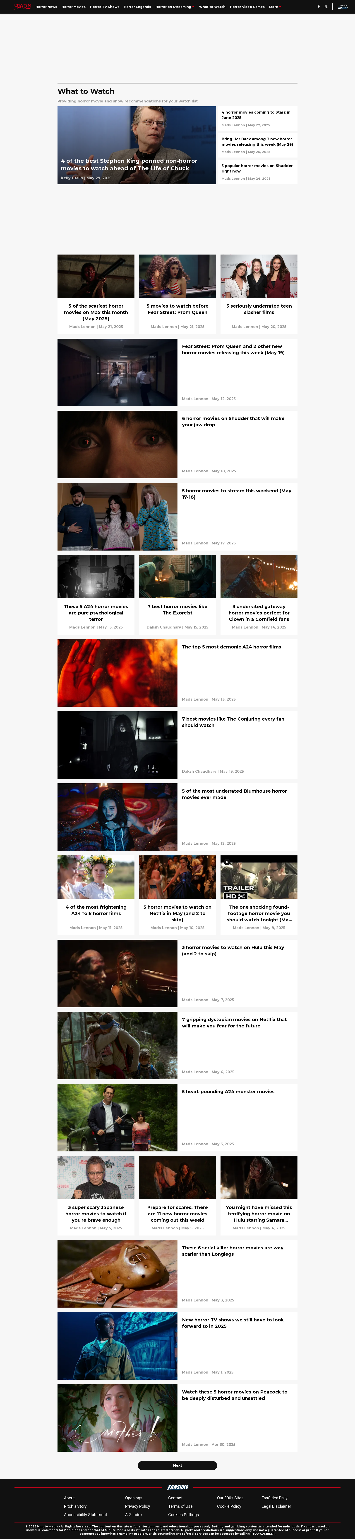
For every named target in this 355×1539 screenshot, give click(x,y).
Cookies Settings (183, 1514)
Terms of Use (180, 1506)
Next (177, 1465)
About (69, 1497)
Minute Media (47, 1526)
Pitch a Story (75, 1506)
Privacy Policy (137, 1506)
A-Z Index (133, 1514)
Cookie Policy (229, 1506)
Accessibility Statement (85, 1514)
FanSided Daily (275, 1497)
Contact (175, 1497)
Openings (133, 1497)
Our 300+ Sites (230, 1497)
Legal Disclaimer (276, 1506)
